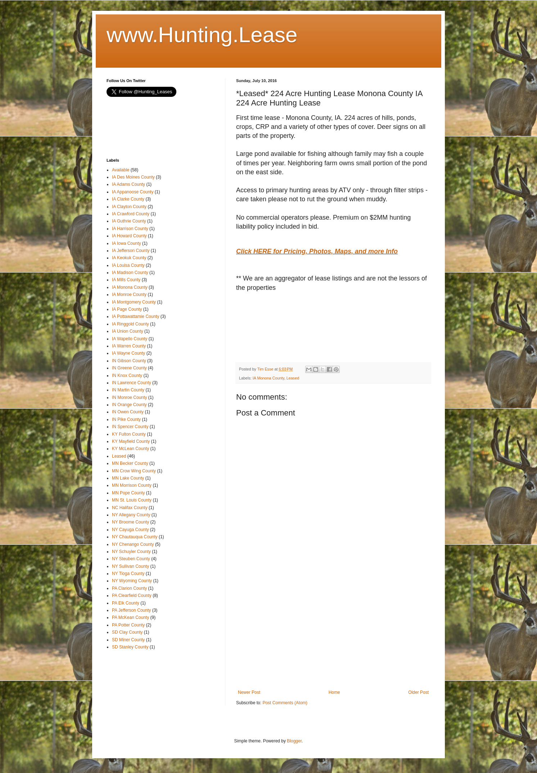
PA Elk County (125, 603)
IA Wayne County (128, 353)
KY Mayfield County (131, 441)
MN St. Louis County (132, 500)
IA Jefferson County (131, 250)
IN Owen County (128, 411)
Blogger (294, 740)
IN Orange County (129, 404)
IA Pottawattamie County (135, 316)
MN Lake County (128, 478)
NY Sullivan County (130, 566)
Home (334, 692)
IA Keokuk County (129, 257)
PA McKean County (130, 617)
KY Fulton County (129, 434)
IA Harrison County (130, 228)
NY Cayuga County (130, 529)
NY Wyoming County (132, 580)
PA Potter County (128, 625)
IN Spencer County (130, 426)
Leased (292, 378)
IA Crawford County (130, 213)
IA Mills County (126, 279)
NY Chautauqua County (135, 536)
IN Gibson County (129, 360)
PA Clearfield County (132, 595)
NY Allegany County (131, 514)
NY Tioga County (128, 573)
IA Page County (127, 309)
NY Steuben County (131, 558)
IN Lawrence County (131, 382)
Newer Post (249, 692)
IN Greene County (129, 367)
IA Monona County (268, 378)
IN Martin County (128, 389)
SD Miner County (128, 639)
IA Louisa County (128, 265)
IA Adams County (128, 184)
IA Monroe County (129, 294)
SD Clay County (127, 632)
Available (120, 169)
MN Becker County (130, 463)
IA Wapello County (129, 338)
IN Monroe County (129, 397)
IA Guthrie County (129, 221)
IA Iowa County (126, 243)
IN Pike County (126, 419)
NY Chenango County (133, 544)
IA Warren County (129, 346)
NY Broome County (130, 522)
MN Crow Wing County (134, 470)
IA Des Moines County (133, 177)
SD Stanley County (130, 647)
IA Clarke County (128, 199)
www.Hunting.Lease (202, 35)
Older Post (418, 692)
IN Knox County (127, 375)
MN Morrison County (132, 485)
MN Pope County (128, 492)
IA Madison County (130, 272)
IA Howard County (129, 235)
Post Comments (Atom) (284, 702)
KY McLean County (130, 448)
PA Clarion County (129, 588)
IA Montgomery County (134, 302)
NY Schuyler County (131, 551)
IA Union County (127, 331)
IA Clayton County (129, 206)
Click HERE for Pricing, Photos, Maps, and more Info (317, 251)
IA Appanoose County (132, 191)
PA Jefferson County (131, 610)
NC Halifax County (130, 507)
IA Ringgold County (130, 324)
